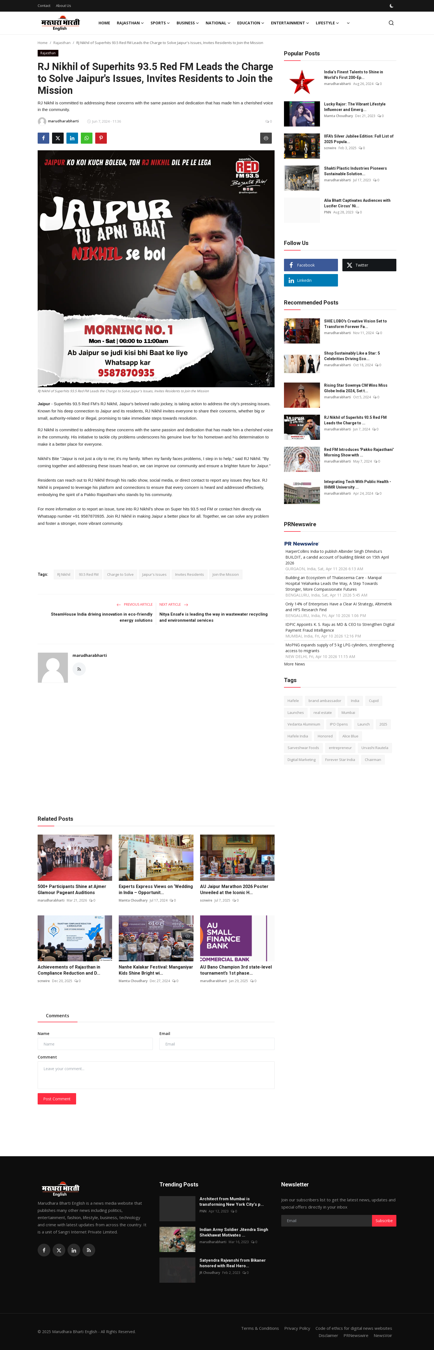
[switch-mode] (392, 6)
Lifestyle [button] (327, 23)
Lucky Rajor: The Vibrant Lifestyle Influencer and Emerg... (355, 107)
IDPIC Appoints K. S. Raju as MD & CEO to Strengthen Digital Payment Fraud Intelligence (339, 627)
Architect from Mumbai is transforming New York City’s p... (232, 1201)
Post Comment (57, 1098)
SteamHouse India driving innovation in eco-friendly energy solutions (102, 617)
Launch (364, 724)
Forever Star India (340, 759)
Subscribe (384, 1220)
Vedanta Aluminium (304, 724)
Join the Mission (226, 574)
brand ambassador (325, 700)
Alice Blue (350, 736)
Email (164, 1033)
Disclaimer (328, 1335)
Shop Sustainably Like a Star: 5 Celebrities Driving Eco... (352, 356)
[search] (391, 23)
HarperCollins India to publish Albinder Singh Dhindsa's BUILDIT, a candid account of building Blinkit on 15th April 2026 (337, 557)
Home (104, 22)
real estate (323, 712)
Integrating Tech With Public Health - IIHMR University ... (357, 484)
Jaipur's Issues (154, 574)
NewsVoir (383, 1335)
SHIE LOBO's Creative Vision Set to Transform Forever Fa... (355, 324)
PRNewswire (355, 1335)
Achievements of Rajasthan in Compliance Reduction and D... (69, 970)
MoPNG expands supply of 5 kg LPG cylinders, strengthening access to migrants (339, 647)
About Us (63, 5)
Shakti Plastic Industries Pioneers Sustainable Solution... (355, 171)
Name (43, 1033)
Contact (44, 5)
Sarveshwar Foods (303, 747)
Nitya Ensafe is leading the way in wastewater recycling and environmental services (213, 617)
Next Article (173, 604)
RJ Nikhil (63, 574)
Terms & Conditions (260, 1328)
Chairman (373, 759)
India (355, 700)
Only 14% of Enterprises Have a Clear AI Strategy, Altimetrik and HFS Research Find (338, 606)
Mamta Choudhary (133, 900)
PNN (327, 212)
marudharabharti (90, 655)
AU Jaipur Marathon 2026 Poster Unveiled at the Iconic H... (234, 889)
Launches (296, 712)
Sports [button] (160, 23)
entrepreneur (340, 747)
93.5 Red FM (89, 574)
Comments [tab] (57, 1016)
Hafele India (298, 736)
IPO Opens (339, 724)
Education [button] (250, 23)
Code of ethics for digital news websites (354, 1328)
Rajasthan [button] (130, 23)
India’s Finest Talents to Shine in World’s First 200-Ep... (353, 75)
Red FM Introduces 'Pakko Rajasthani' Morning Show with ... (359, 452)
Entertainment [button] (290, 23)
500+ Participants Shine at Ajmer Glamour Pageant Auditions (72, 889)
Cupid (374, 700)
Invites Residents (189, 574)
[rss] (88, 1250)
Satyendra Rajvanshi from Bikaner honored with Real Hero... (233, 1263)
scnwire (206, 900)
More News (294, 664)
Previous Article (135, 604)
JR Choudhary (210, 1272)
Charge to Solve (120, 574)
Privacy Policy (297, 1328)
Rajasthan (62, 42)
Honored (325, 736)
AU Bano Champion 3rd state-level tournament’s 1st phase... (236, 970)
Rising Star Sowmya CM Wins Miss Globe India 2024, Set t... (356, 388)
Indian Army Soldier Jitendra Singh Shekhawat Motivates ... (234, 1232)
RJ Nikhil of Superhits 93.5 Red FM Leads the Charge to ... (355, 420)
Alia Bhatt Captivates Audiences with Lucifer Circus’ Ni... (357, 203)
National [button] (218, 23)
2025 (383, 724)
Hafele (293, 700)
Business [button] (188, 23)
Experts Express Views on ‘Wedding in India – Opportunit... (156, 889)
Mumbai (348, 712)
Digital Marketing (302, 759)
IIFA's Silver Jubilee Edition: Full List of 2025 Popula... (359, 139)
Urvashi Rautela (374, 747)
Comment (47, 1057)
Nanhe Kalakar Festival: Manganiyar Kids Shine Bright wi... (156, 970)
